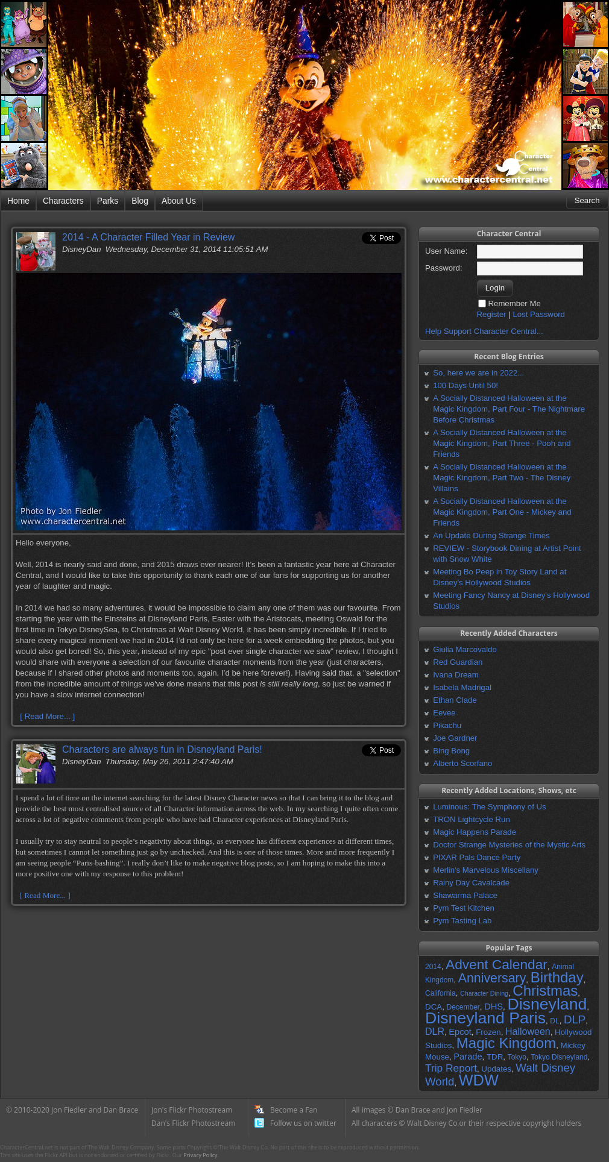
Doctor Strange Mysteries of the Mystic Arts (509, 844)
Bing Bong (451, 750)
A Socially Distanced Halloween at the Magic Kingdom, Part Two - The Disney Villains (501, 477)
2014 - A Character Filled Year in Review (148, 237)
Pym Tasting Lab (462, 920)
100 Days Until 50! (465, 385)
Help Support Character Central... (484, 331)
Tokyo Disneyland (559, 1057)
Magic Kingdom (506, 1043)
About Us (179, 201)
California (440, 993)
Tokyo (517, 1057)
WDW (479, 1080)
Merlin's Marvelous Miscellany (485, 870)
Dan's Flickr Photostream (193, 1123)
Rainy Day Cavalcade (471, 882)
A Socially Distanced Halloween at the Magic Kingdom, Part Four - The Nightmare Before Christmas (509, 409)
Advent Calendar (496, 964)
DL (554, 1021)
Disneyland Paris (485, 1018)
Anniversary (492, 978)
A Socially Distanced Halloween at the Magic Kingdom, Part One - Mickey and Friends (502, 512)
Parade (467, 1056)
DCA (433, 1006)
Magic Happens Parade (474, 832)
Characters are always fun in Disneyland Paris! (162, 749)
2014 (433, 967)
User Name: (446, 251)
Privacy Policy (200, 1155)
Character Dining (484, 993)
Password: (443, 267)
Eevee (444, 712)
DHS (493, 1006)
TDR (495, 1056)
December (462, 1007)
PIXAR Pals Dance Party (476, 857)
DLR (434, 1031)
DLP (574, 1019)
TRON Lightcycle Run (471, 819)
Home (18, 201)
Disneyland (547, 1004)
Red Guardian (457, 662)
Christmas (545, 990)
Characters (63, 201)
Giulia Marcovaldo (465, 649)
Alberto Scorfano (462, 763)
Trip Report (451, 1068)
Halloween (528, 1031)
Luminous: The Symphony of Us (489, 806)
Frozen (488, 1032)
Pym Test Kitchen (463, 907)
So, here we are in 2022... (478, 372)
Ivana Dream (456, 674)
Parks (107, 201)
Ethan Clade (455, 700)
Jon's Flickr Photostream (191, 1110)
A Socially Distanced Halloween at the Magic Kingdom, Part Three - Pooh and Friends (501, 443)
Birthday (557, 977)
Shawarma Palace (465, 895)
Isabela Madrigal (462, 687)
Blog (139, 201)
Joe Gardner (455, 738)
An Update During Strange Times (491, 535)
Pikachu (447, 725)
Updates (496, 1068)
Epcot (460, 1032)
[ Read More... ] (47, 716)
